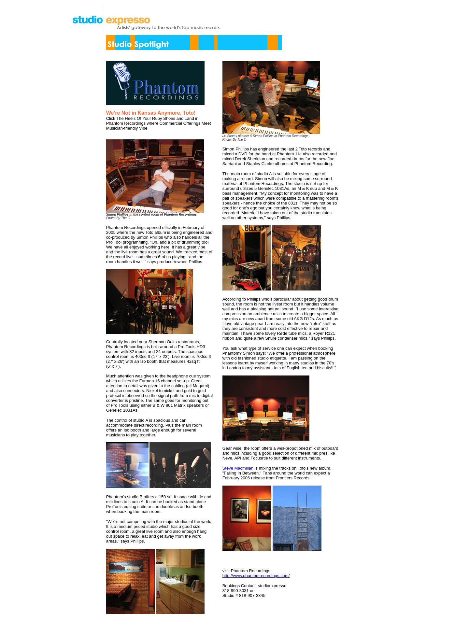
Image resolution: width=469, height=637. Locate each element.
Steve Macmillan (237, 468)
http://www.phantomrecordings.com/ (256, 575)
